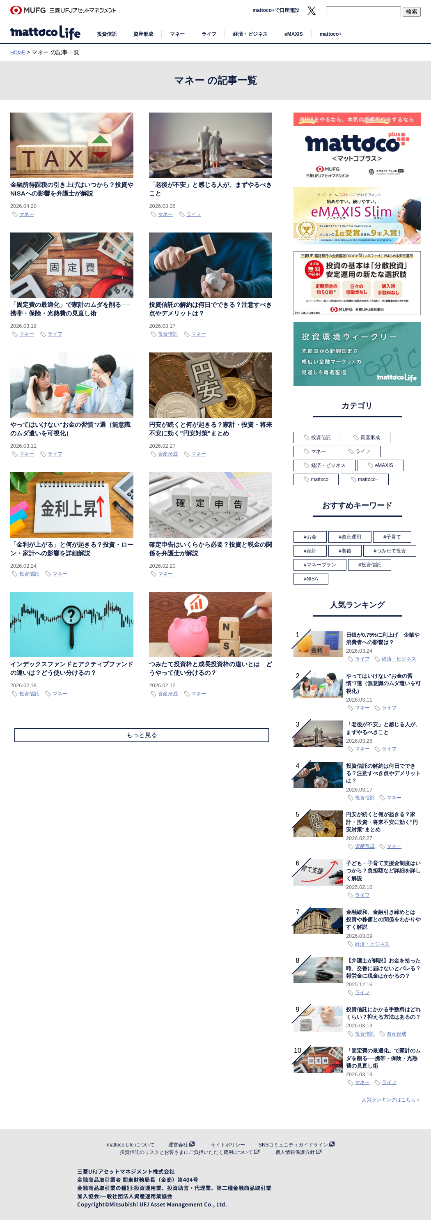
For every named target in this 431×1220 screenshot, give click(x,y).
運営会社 (178, 1145)
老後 (346, 551)
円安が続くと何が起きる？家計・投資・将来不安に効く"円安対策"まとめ (382, 822)
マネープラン (321, 565)
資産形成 (143, 34)
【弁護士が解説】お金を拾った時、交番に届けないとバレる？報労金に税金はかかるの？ (383, 968)
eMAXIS (293, 34)
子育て (393, 537)
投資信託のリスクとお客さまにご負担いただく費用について (186, 1152)
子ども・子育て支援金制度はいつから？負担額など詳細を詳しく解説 (383, 871)
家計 (311, 551)
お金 (311, 537)
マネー (177, 34)
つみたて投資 (391, 551)
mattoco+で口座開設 (275, 10)
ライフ (209, 34)
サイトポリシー (228, 1145)
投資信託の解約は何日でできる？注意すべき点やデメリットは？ (383, 773)
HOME (17, 52)
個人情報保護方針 (295, 1152)
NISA (312, 579)
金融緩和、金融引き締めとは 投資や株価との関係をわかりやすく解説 (383, 919)
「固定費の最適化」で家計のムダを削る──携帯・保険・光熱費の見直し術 (383, 1058)
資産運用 (351, 537)
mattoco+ (331, 34)
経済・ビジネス (250, 34)
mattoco (320, 479)
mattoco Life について (131, 1145)
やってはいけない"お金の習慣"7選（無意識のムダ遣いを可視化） (383, 683)
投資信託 (107, 34)
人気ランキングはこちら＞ (391, 1100)
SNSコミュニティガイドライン (293, 1145)
